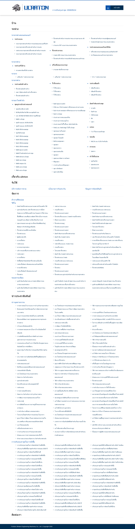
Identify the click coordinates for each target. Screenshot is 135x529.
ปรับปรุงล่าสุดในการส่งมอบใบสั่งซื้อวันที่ (29, 496)
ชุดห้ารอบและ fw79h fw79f (24, 126)
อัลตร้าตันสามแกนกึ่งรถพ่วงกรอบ (65, 233)
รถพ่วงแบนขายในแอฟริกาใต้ (101, 261)
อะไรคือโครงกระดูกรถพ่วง (63, 408)
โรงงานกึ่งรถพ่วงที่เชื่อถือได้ (63, 411)
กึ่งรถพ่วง (20, 274)
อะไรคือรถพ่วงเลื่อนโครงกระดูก (64, 428)
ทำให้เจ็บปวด (94, 156)
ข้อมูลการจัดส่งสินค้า (93, 189)
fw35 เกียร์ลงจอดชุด (22, 139)
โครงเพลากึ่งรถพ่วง (60, 250)
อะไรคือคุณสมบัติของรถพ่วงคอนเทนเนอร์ (105, 336)
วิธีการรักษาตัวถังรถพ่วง (62, 384)
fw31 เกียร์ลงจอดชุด (22, 146)
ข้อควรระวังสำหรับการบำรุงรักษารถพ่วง (29, 394)
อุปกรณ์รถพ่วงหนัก (22, 380)
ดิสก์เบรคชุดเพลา (59, 141)
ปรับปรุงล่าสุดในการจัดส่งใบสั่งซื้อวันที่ (29, 452)
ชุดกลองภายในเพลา (60, 131)
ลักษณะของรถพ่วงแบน (62, 418)
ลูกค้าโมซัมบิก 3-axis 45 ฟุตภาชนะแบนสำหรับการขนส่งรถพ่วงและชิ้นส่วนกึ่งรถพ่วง (70, 282)
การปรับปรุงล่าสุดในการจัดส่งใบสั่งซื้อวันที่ (30, 500)
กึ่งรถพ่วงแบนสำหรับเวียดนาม (101, 233)
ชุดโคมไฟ (94, 161)
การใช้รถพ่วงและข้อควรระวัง (101, 360)
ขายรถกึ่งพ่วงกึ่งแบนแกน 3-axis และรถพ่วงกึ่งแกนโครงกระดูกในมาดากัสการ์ (107, 242)
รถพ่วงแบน (18, 39)
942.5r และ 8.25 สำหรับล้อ (99, 141)
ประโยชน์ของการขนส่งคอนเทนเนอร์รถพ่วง (68, 305)
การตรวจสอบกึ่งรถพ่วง (24, 391)
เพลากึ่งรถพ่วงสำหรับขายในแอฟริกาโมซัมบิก (106, 237)
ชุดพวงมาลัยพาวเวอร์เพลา (62, 158)
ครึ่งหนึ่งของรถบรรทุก (60, 65)
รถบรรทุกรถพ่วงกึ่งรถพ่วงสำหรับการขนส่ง (29, 47)
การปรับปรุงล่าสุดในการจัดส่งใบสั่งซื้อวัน (29, 462)
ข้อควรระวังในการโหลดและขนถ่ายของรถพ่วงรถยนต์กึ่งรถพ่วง (106, 413)
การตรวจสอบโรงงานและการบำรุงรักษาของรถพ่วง (32, 305)
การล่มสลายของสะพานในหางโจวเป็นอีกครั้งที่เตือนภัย (31, 331)
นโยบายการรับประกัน (57, 189)
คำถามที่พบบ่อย (18, 200)
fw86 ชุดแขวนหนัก (22, 150)
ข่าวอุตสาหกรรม (18, 302)
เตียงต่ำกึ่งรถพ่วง (96, 91)
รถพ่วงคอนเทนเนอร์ (23, 363)
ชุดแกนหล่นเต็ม (58, 151)
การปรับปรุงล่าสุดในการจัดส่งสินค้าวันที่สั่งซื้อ (31, 445)
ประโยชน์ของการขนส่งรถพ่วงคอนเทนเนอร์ (68, 415)
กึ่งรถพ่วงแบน (21, 233)
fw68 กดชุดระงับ (21, 163)
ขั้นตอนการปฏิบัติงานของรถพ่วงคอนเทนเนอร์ (106, 432)
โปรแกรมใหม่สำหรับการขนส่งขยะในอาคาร (30, 415)
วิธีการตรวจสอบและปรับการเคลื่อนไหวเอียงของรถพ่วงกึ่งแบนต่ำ (107, 372)
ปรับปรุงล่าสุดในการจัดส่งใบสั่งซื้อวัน (103, 506)
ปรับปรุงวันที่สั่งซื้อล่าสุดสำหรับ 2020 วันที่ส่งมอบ (107, 452)
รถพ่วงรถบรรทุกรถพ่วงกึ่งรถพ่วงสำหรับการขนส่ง (31, 50)
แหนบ (92, 127)
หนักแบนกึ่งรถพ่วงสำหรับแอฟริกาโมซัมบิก (105, 264)
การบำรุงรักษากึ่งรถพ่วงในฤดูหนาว (103, 367)
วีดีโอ (14, 203)
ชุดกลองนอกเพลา (59, 134)
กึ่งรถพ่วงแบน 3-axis (61, 257)
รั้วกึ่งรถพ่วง (56, 83)
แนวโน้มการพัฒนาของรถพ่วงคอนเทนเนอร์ (68, 316)
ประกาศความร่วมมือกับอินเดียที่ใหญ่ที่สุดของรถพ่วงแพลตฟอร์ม (31, 358)
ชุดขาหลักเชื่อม (58, 172)
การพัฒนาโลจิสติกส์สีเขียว (63, 326)
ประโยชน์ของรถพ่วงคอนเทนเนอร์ (65, 357)
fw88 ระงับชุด (20, 119)
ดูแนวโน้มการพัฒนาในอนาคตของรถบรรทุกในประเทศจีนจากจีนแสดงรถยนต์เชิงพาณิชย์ (31, 419)
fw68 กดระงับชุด (21, 160)
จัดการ (15, 193)
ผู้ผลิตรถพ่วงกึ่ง (21, 237)
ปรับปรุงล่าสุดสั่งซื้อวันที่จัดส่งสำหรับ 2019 (67, 445)
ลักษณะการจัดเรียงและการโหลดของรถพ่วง (105, 357)
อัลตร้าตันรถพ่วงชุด (96, 103)
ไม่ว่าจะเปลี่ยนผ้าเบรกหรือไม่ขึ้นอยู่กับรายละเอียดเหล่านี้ (107, 324)
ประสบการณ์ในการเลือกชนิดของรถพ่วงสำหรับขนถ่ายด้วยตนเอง (70, 433)
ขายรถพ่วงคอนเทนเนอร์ (21, 35)
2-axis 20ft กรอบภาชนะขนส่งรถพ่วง (65, 55)
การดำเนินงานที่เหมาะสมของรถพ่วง (28, 411)
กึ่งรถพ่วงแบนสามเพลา (62, 213)
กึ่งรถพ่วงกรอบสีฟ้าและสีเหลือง (26, 230)
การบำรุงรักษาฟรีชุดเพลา (61, 165)
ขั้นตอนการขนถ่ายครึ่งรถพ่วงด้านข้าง (103, 346)
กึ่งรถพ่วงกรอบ (57, 50)
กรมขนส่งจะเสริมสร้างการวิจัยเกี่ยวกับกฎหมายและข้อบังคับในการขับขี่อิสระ (32, 344)
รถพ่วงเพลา (20, 254)
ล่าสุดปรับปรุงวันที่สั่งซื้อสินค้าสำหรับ (103, 489)
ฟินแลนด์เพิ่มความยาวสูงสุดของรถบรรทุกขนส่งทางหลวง (31, 320)
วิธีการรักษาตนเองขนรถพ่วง (63, 387)
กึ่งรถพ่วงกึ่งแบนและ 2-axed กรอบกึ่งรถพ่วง (68, 216)
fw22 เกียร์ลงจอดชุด (22, 143)
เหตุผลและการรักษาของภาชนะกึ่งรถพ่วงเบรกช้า (69, 367)
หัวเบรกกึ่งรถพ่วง (97, 329)
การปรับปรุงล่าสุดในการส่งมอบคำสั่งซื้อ (29, 459)
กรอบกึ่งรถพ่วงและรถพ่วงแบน (64, 261)
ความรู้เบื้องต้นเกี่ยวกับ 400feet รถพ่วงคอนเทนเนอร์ (66, 392)
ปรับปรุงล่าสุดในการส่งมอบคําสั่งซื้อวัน (66, 496)
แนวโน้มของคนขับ (23, 425)
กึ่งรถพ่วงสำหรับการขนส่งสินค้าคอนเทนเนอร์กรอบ (69, 58)
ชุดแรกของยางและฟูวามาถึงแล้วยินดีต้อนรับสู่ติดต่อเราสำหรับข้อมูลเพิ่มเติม (31, 225)
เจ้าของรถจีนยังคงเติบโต (24, 326)
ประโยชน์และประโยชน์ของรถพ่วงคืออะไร (105, 333)
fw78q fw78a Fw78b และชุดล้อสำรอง (27, 112)
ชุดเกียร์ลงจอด (20, 133)
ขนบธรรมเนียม (18, 278)
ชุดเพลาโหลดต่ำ (59, 138)
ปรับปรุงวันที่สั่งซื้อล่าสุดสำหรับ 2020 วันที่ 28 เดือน (107, 462)
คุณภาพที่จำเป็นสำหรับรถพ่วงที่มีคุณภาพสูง (68, 363)
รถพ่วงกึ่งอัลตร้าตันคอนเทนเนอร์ (27, 271)
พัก (92, 118)
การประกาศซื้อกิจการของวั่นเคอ (64, 329)
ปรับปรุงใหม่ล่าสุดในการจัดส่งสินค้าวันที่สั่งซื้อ (31, 493)
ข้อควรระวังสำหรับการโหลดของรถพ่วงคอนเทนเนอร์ (67, 375)
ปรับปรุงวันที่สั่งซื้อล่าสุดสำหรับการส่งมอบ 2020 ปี (32, 448)
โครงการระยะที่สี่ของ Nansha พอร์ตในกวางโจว (107, 408)
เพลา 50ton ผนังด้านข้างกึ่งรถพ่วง (26, 92)
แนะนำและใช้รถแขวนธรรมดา (64, 336)
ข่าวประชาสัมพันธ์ (21, 296)
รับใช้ (14, 182)
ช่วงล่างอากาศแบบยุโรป (61, 121)
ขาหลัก (93, 108)
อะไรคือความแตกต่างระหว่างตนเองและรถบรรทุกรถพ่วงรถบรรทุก (70, 402)
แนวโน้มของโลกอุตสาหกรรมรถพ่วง (66, 353)
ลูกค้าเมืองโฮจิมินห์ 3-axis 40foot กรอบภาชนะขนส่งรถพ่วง (31, 289)
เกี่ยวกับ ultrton (20, 176)
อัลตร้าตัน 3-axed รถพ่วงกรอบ (64, 254)
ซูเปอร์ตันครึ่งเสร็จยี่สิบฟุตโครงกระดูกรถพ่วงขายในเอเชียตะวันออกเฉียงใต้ (107, 255)
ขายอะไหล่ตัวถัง (18, 100)
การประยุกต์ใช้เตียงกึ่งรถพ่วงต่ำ (64, 340)
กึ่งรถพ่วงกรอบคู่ (59, 223)
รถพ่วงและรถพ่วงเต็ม (61, 322)
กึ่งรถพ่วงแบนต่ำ (97, 380)
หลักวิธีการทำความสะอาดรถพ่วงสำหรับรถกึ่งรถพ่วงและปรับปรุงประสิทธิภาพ (106, 426)
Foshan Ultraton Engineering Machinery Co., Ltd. (26, 526)
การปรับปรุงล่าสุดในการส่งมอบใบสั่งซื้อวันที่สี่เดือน (70, 459)
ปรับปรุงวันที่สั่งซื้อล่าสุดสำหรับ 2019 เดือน (68, 482)
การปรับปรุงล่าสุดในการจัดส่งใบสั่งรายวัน (30, 489)
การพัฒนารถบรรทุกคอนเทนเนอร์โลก (28, 397)
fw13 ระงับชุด (58, 114)
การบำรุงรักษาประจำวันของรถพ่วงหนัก (29, 432)
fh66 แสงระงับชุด (21, 170)
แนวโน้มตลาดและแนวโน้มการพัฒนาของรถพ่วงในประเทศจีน (69, 310)
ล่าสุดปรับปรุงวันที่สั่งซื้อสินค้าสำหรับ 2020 (105, 476)
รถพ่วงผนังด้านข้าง (21, 84)
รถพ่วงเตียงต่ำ (95, 83)
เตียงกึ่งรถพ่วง (95, 88)
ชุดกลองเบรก (95, 168)
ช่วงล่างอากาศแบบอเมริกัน (62, 117)
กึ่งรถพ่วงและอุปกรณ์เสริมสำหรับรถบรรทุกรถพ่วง (70, 274)
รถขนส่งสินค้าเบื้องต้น (24, 370)
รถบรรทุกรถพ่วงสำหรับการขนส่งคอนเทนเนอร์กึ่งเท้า (32, 44)
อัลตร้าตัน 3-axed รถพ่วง (62, 237)
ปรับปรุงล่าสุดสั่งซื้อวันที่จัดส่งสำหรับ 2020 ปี (68, 503)
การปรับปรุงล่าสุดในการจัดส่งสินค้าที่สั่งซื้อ (68, 465)
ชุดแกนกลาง (57, 148)
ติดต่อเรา (16, 514)
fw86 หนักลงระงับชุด (22, 156)
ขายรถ (14, 74)
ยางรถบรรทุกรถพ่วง (23, 247)
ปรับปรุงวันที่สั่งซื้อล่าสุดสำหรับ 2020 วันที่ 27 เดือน (107, 459)
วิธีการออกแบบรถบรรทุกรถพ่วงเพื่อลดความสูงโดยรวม (107, 307)
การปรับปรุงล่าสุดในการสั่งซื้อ (23, 442)
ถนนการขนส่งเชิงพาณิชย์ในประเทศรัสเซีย (30, 316)
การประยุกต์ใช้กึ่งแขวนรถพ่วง (64, 343)
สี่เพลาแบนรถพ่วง (60, 220)
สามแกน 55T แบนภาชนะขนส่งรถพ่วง (65, 45)
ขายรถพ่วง (16, 62)
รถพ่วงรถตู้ (20, 401)
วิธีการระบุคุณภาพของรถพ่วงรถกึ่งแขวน (67, 370)
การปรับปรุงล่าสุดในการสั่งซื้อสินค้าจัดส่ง (67, 472)
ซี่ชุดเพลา (57, 161)
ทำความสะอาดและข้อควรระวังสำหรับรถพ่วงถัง (31, 438)
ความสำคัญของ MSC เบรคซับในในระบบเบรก (106, 319)
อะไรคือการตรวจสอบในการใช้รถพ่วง (103, 353)
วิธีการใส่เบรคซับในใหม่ (99, 343)
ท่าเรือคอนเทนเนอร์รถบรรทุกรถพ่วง (102, 55)
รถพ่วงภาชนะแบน (60, 206)
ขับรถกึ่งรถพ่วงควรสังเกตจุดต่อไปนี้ (27, 384)
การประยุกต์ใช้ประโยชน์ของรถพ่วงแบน (104, 312)
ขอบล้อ (92, 137)
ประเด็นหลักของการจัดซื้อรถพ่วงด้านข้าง (67, 319)
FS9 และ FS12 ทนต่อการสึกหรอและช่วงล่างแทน (69, 107)
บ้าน (14, 23)
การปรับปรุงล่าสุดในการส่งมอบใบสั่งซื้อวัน (68, 493)
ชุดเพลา (56, 144)
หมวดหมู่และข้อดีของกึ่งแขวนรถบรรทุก (67, 397)
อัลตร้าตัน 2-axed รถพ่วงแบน (101, 206)
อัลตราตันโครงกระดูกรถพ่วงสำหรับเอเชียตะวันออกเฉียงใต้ (106, 248)
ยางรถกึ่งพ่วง (21, 240)
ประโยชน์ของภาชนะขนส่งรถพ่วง (27, 374)
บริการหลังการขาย (19, 189)
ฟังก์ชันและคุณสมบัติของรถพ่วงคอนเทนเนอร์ (31, 367)
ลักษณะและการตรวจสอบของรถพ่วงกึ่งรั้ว (29, 435)
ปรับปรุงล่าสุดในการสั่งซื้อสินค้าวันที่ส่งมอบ (105, 496)
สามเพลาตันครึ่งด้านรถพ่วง (24, 70)
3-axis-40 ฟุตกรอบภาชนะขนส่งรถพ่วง (102, 42)
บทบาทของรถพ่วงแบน (61, 333)
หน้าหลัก (117, 8)
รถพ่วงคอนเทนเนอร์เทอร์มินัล (100, 47)
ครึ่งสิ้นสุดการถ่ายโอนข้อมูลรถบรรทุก (103, 363)
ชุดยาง (93, 151)
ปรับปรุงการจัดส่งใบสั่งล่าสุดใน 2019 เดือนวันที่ (31, 510)
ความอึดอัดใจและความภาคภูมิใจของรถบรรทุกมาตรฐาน (31, 406)
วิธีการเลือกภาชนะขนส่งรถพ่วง (64, 380)
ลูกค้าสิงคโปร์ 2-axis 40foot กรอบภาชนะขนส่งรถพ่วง (70, 289)
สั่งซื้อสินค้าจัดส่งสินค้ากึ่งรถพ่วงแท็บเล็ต (29, 261)
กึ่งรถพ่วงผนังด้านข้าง (22, 89)
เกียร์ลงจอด (94, 115)
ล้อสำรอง (94, 111)
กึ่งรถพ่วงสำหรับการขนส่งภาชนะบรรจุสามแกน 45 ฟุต (69, 40)
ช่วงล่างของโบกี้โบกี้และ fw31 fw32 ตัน (66, 124)
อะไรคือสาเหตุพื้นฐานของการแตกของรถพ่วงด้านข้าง (107, 419)
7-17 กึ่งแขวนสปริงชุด (98, 131)
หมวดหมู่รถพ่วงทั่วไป (61, 350)
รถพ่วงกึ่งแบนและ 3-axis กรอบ (64, 244)
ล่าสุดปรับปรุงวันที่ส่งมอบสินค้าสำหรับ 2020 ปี (106, 455)
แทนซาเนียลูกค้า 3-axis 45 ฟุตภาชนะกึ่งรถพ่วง (106, 281)
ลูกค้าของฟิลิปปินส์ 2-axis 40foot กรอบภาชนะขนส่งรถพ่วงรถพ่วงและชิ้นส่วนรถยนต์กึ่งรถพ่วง (106, 286)
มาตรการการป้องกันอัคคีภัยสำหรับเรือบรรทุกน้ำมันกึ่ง (70, 423)
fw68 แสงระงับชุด (21, 167)
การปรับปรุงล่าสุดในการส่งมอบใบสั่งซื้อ (29, 476)
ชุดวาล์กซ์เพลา (58, 168)
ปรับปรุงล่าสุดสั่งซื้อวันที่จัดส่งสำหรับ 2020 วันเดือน (107, 445)
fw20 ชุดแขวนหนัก (59, 104)
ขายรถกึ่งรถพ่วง (22, 267)
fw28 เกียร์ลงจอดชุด (22, 129)
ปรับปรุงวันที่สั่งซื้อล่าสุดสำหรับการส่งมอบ (30, 506)
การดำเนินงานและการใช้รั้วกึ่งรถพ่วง (103, 387)
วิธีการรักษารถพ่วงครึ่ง (99, 340)
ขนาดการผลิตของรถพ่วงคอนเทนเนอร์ (104, 350)
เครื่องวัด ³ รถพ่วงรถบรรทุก (25, 77)
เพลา (92, 122)
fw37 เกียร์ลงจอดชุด (22, 136)
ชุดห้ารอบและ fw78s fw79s (24, 122)
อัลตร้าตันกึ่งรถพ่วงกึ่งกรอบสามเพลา (103, 220)
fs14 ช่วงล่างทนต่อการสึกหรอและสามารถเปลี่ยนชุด (69, 110)
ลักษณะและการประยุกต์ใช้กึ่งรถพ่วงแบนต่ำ (105, 377)
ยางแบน (92, 147)
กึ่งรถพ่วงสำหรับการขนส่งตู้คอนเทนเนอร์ (103, 38)
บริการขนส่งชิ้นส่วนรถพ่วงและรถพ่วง (28, 250)
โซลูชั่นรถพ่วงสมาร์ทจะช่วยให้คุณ (65, 346)
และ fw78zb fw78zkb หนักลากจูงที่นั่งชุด (28, 116)
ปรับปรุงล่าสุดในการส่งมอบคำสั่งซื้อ (103, 465)
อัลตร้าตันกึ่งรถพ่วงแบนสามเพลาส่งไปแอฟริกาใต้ (32, 206)
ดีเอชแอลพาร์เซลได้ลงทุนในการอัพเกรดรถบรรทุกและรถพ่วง (32, 310)
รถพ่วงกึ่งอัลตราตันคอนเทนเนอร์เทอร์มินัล (30, 264)
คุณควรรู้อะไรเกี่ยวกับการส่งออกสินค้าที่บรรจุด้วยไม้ (32, 351)
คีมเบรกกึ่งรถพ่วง (60, 360)
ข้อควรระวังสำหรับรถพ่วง (25, 377)
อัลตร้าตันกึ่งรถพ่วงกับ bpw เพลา (102, 223)
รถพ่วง (15, 29)
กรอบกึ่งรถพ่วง (59, 210)
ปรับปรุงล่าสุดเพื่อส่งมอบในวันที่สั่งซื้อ (28, 486)
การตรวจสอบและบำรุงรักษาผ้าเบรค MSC (105, 316)
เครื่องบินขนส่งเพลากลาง (25, 428)
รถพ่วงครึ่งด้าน (20, 66)
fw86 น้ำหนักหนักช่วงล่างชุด (24, 153)
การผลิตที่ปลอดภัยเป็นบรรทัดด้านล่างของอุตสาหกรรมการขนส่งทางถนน (30, 338)
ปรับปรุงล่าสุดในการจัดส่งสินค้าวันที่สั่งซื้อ (105, 486)
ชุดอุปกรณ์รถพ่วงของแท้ (23, 104)
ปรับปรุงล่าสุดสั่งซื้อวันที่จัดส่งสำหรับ (103, 479)
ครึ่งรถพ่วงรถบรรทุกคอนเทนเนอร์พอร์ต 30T (104, 52)
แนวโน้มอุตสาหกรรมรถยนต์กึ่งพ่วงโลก (104, 391)
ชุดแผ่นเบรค (95, 164)
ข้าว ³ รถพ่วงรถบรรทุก (99, 77)
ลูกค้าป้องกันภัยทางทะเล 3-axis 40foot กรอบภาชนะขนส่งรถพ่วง (30, 282)
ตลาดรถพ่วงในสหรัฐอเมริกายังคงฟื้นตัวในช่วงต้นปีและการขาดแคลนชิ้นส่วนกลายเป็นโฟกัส (107, 395)
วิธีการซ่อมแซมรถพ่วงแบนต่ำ (101, 384)
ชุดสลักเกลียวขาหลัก (22, 109)
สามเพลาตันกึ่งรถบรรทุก (61, 69)
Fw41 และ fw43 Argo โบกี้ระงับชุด (64, 127)
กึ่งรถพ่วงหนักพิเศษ (98, 267)
